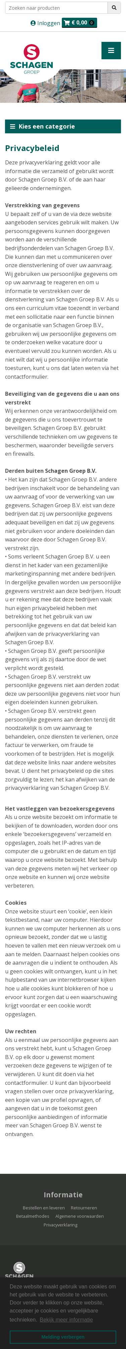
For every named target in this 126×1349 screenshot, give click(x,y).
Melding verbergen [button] (63, 1337)
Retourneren (84, 1208)
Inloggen (48, 23)
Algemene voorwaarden (79, 1216)
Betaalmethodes (32, 1216)
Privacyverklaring (60, 1225)
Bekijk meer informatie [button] (66, 1320)
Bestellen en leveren (44, 1208)
